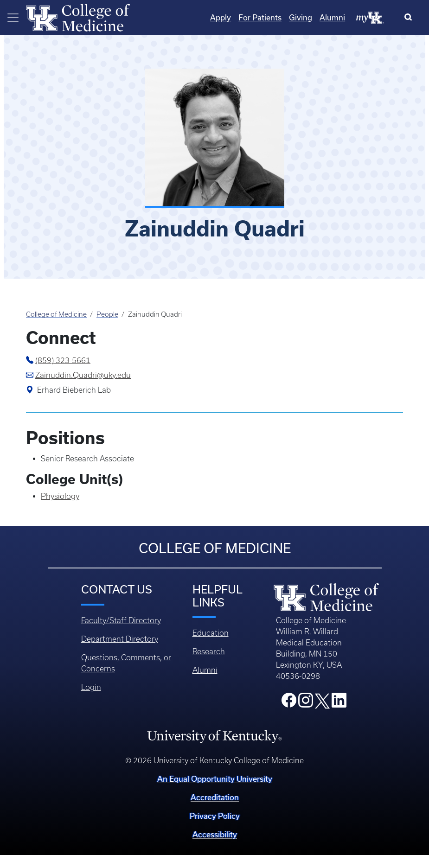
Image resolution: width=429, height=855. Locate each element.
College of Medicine (56, 314)
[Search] (410, 17)
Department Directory (119, 639)
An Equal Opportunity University (214, 778)
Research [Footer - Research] (208, 651)
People (107, 314)
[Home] (78, 17)
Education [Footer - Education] (210, 633)
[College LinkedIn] (339, 703)
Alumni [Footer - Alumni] (205, 670)
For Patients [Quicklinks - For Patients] (260, 17)
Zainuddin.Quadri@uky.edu (83, 375)
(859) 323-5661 (62, 360)
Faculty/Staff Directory (121, 620)
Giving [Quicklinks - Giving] (300, 17)
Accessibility (214, 834)
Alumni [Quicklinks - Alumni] (332, 17)
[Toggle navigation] (13, 17)
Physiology (60, 496)
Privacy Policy (215, 815)
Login (91, 687)
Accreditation (215, 797)
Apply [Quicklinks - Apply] (220, 17)
